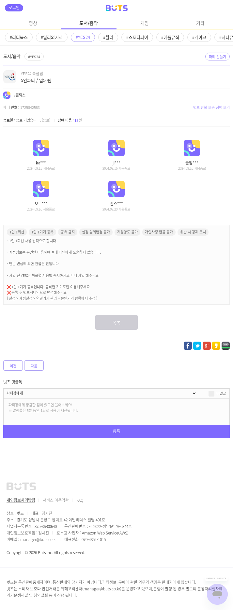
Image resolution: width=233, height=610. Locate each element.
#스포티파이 (137, 37)
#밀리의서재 (52, 37)
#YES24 (83, 37)
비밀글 (221, 393)
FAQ (80, 500)
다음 (34, 365)
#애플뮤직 (170, 37)
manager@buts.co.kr (38, 539)
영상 (33, 23)
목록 (116, 322)
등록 (116, 431)
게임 (144, 23)
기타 (200, 23)
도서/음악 (88, 23)
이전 (13, 365)
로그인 (14, 7)
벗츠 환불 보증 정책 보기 (211, 107)
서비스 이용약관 (56, 500)
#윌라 (108, 37)
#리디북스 (19, 37)
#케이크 (199, 37)
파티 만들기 (217, 56)
